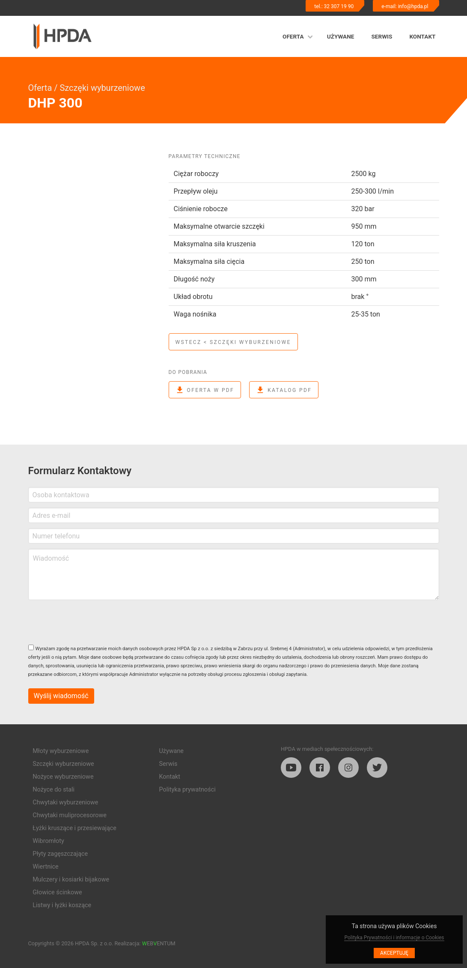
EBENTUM (158, 943)
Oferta (293, 36)
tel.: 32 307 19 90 (334, 6)
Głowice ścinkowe (57, 892)
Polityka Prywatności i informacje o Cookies (394, 938)
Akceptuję (394, 953)
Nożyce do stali (53, 789)
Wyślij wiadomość (61, 696)
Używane (340, 36)
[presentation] (93, 622)
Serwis (381, 36)
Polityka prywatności (187, 789)
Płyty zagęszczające (60, 853)
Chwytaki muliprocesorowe (70, 815)
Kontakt (422, 36)
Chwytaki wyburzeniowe (65, 802)
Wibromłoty (48, 841)
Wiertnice (45, 866)
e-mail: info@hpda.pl (404, 6)
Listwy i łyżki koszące (62, 905)
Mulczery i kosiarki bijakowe (71, 879)
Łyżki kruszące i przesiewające (74, 828)
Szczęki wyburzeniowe (102, 88)
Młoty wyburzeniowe (61, 751)
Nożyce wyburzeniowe (63, 776)
